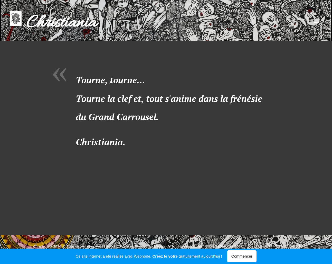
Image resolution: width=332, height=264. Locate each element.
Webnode (293, 245)
